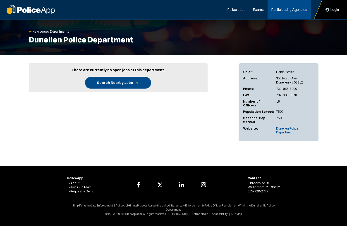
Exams (258, 9)
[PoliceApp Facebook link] (138, 185)
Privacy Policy (179, 214)
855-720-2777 (258, 191)
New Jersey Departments (51, 31)
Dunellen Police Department (287, 130)
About (75, 183)
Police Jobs (236, 9)
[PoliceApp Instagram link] (203, 185)
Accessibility (219, 214)
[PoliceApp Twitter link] (160, 185)
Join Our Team (80, 187)
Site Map (236, 214)
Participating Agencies (289, 9)
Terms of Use (200, 214)
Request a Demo (82, 191)
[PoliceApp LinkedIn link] (182, 185)
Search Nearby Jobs (115, 82)
